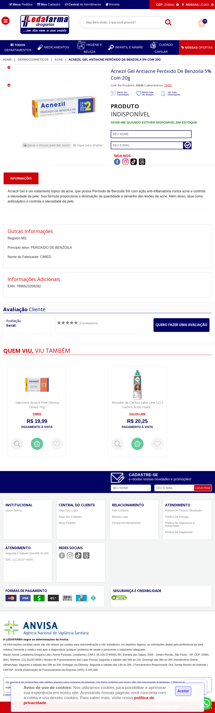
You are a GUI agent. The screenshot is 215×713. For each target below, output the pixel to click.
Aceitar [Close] (183, 691)
